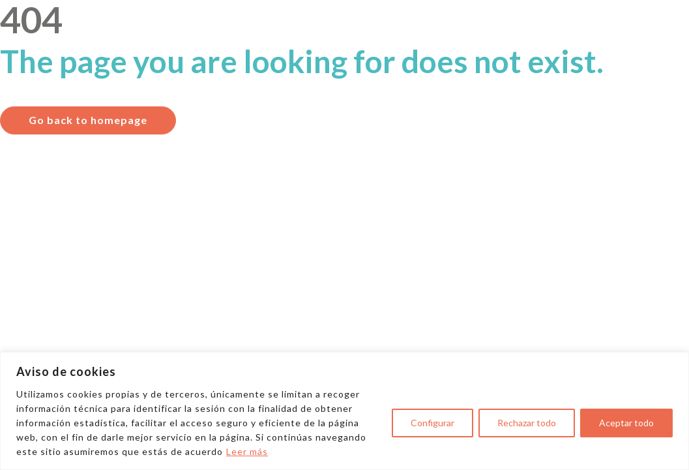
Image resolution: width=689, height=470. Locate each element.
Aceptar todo (626, 422)
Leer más (247, 451)
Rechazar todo (526, 422)
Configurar (432, 422)
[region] (344, 411)
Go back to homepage (88, 120)
